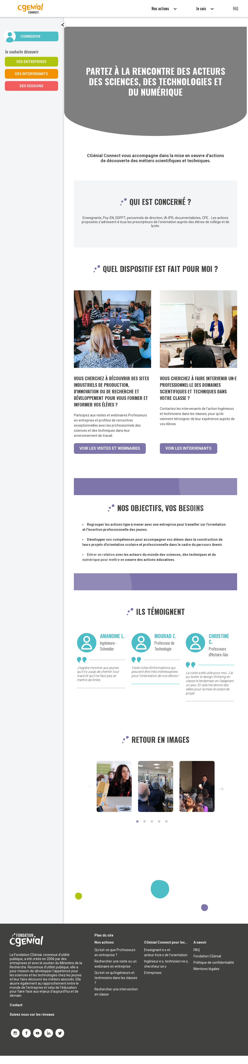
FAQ (235, 8)
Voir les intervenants (189, 448)
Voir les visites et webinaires (110, 448)
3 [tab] (151, 830)
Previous (89, 795)
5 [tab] (166, 830)
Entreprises (153, 981)
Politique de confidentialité (214, 971)
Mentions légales (206, 977)
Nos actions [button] (161, 8)
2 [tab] (144, 830)
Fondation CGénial (207, 964)
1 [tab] (137, 830)
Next (221, 797)
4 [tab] (159, 830)
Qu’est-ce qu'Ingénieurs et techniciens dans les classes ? (115, 986)
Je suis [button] (201, 8)
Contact (16, 1013)
